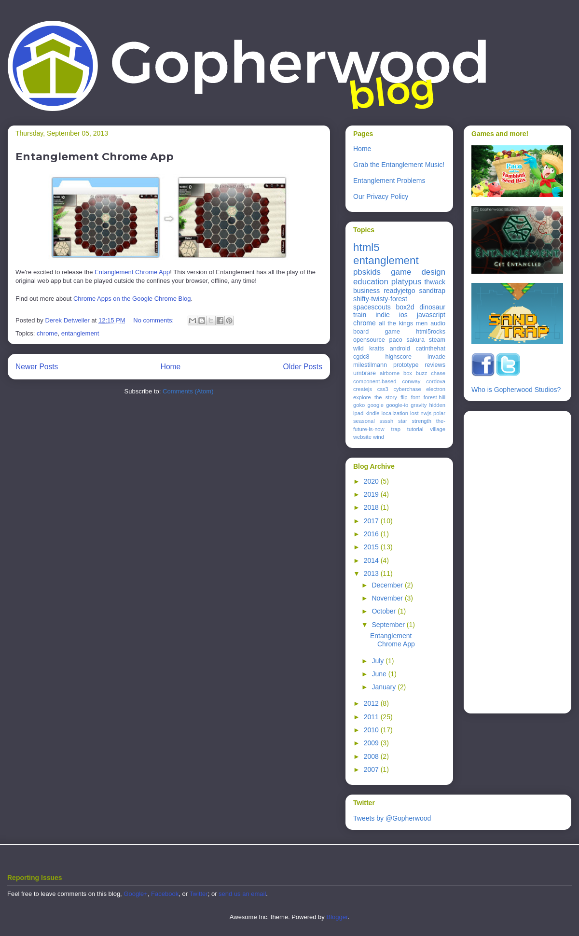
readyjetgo (399, 290)
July (379, 661)
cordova (435, 381)
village (437, 429)
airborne (390, 373)
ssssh (387, 421)
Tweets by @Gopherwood (392, 818)
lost (414, 413)
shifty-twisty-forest (380, 299)
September (389, 625)
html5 (366, 247)
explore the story (375, 397)
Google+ (136, 893)
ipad (358, 413)
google (375, 405)
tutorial (415, 429)
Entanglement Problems (389, 180)
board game (376, 331)
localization (395, 413)
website (362, 437)
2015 (372, 547)
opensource (369, 339)
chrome (47, 333)
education (370, 281)
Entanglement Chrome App (94, 156)
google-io (397, 405)
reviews (435, 365)
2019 (372, 494)
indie (382, 315)
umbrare (364, 373)
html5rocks (430, 331)
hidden (437, 405)
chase (438, 373)
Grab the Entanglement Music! (398, 164)
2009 (372, 743)
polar (439, 413)
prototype (406, 365)
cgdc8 (361, 356)
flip (403, 397)
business (366, 290)
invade (436, 356)
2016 (372, 534)
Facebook (165, 893)
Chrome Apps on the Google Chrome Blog (132, 298)
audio (437, 323)
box (407, 373)
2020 (372, 481)
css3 (382, 389)
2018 (372, 507)
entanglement (80, 333)
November (388, 598)
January (385, 687)
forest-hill (434, 397)
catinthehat (430, 348)
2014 (372, 560)
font (415, 397)
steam (437, 339)
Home (171, 367)
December (388, 585)
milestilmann (370, 365)
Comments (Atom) (188, 391)
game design (418, 272)
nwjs (426, 413)
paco (395, 339)
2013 (372, 573)
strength (421, 421)
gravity (419, 405)
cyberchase (407, 389)
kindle (372, 413)
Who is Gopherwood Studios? (516, 389)
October (385, 611)
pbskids (367, 272)
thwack (434, 282)
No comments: (154, 320)
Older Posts (302, 367)
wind (378, 437)
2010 (372, 730)
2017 (372, 521)
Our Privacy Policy (380, 196)
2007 (372, 769)
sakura (415, 339)
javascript (431, 315)
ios (403, 315)
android (400, 348)
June (380, 674)
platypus (406, 281)
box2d (405, 307)
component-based (375, 381)
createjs (362, 389)
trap (395, 429)
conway (411, 381)
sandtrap (432, 290)
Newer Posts (36, 367)
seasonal (364, 421)
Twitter (198, 893)
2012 (372, 703)
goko (359, 405)
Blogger (336, 917)
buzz (421, 373)
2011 (372, 717)
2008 (372, 756)
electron (435, 389)
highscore (398, 356)
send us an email (242, 893)
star (402, 421)
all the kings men (403, 323)
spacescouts (372, 307)
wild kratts (368, 348)
